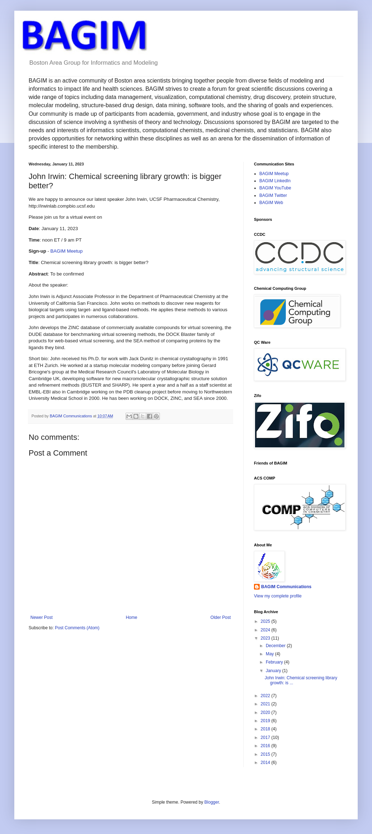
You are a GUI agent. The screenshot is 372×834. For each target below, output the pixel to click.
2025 (266, 621)
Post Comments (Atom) (77, 627)
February (275, 662)
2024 (266, 629)
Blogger (211, 802)
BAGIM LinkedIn (274, 180)
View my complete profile (278, 596)
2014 (266, 762)
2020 (266, 712)
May (270, 653)
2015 (266, 754)
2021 (266, 703)
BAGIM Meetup (66, 251)
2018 (266, 728)
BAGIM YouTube (275, 187)
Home (131, 617)
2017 (266, 737)
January (274, 670)
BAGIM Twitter (273, 195)
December (276, 645)
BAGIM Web (271, 202)
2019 (266, 720)
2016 (266, 745)
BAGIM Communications (286, 586)
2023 (266, 638)
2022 (266, 695)
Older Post (220, 617)
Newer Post (41, 617)
